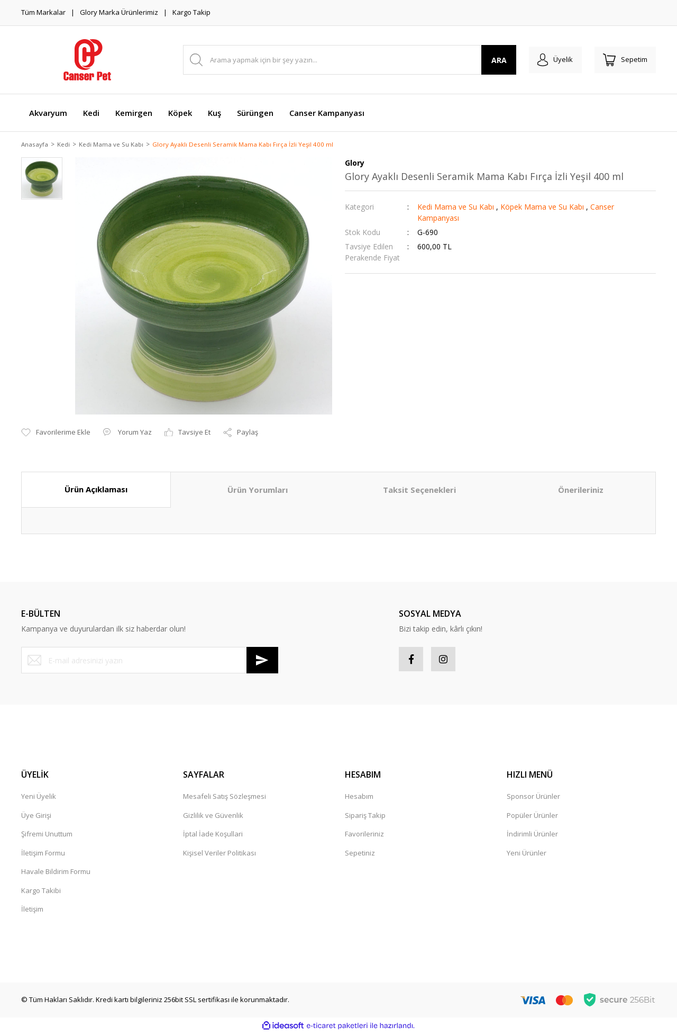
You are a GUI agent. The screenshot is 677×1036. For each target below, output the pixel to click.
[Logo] (87, 60)
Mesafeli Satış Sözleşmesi (224, 799)
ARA (491, 60)
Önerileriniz (580, 490)
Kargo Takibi (41, 893)
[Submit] (262, 661)
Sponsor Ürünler (533, 799)
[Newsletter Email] (149, 661)
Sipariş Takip (365, 818)
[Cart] (623, 60)
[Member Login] (549, 60)
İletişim (32, 912)
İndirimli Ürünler (532, 837)
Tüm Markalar (43, 12)
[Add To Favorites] (55, 433)
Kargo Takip (191, 12)
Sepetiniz (360, 855)
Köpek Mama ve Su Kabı (542, 208)
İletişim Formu (43, 855)
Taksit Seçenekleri (419, 490)
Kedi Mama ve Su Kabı (455, 208)
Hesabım (359, 799)
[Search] (345, 60)
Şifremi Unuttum (46, 837)
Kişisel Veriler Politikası (219, 855)
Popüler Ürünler (532, 818)
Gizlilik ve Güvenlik (213, 818)
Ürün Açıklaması (96, 490)
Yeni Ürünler (526, 855)
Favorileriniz (364, 837)
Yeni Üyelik (38, 799)
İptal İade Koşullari (213, 837)
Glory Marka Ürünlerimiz (119, 12)
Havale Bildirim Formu (55, 874)
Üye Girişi (36, 818)
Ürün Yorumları (257, 490)
